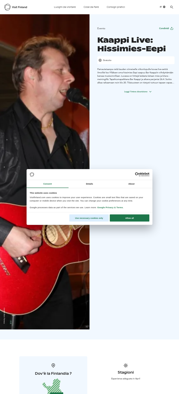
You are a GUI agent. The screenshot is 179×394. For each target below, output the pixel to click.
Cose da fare (91, 7)
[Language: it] (163, 6)
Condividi (166, 28)
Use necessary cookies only (89, 218)
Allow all (129, 218)
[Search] (172, 7)
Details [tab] (89, 183)
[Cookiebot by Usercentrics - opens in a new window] (137, 174)
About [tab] (131, 183)
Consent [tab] (47, 183)
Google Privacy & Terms (110, 207)
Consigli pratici (116, 7)
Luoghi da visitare (65, 7)
